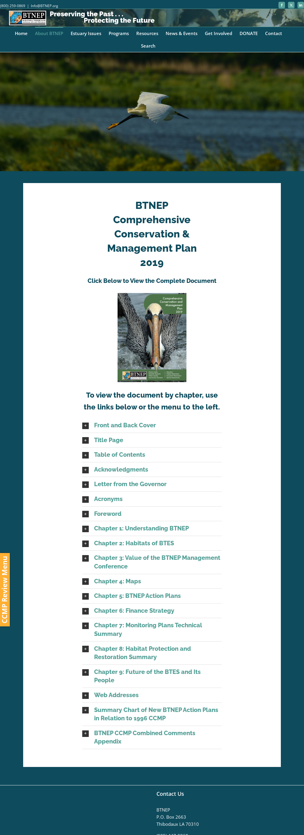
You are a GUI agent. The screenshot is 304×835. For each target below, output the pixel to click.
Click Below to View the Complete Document (152, 280)
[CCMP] (152, 111)
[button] (152, 425)
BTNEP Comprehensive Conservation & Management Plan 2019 (152, 233)
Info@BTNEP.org (44, 5)
